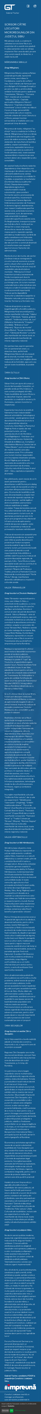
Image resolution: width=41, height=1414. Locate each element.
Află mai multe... (21, 1410)
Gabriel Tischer (12, 13)
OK (11, 1410)
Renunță (5, 1410)
